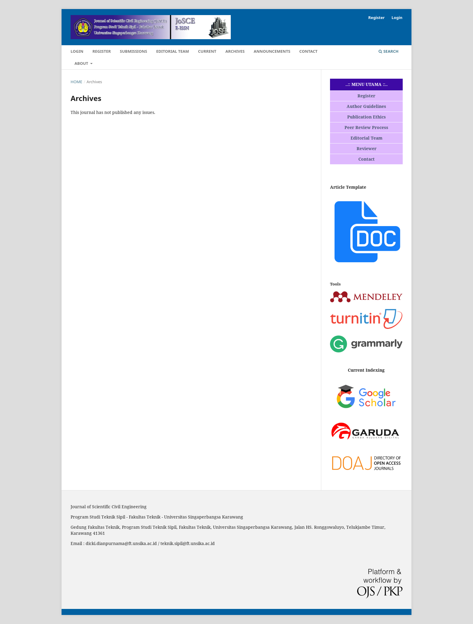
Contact (308, 51)
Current (207, 51)
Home (76, 81)
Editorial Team (172, 51)
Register (101, 51)
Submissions (133, 51)
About (82, 63)
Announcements (272, 51)
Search (388, 51)
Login (77, 51)
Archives (235, 51)
